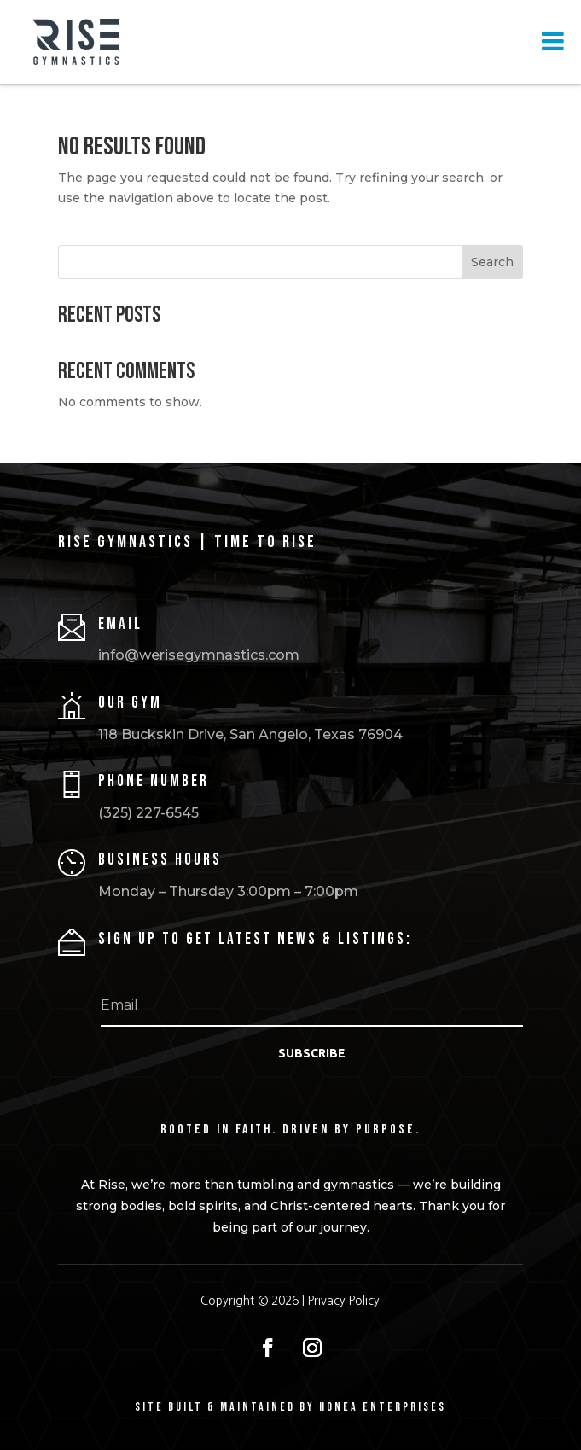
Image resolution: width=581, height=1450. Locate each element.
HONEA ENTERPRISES (382, 1407)
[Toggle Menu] (553, 41)
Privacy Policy (344, 1301)
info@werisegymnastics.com (198, 655)
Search (492, 262)
